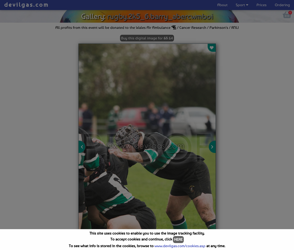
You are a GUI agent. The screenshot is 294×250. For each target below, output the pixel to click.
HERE (178, 239)
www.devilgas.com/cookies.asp (179, 246)
